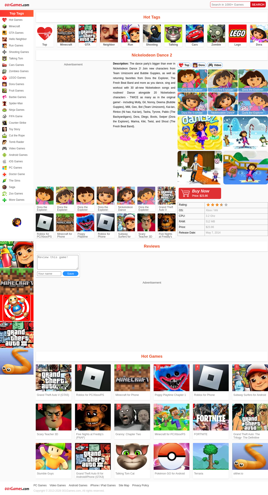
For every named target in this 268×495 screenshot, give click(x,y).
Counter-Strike (17, 122)
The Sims (14, 180)
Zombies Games (19, 71)
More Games (16, 199)
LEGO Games (17, 77)
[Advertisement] (73, 98)
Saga (12, 187)
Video (217, 65)
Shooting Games (19, 52)
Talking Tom (16, 58)
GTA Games (16, 32)
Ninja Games (16, 109)
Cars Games (16, 65)
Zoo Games (16, 193)
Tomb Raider (16, 142)
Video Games (17, 148)
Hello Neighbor (18, 39)
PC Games (15, 167)
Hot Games (16, 19)
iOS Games (16, 161)
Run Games (16, 45)
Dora (202, 65)
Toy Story (14, 129)
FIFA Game (16, 116)
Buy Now (206, 193)
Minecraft (14, 26)
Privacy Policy (140, 485)
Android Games (18, 155)
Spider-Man (16, 103)
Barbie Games (17, 97)
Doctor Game (17, 174)
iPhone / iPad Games (103, 485)
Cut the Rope (17, 135)
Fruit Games (16, 90)
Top (186, 65)
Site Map (124, 485)
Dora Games (16, 84)
